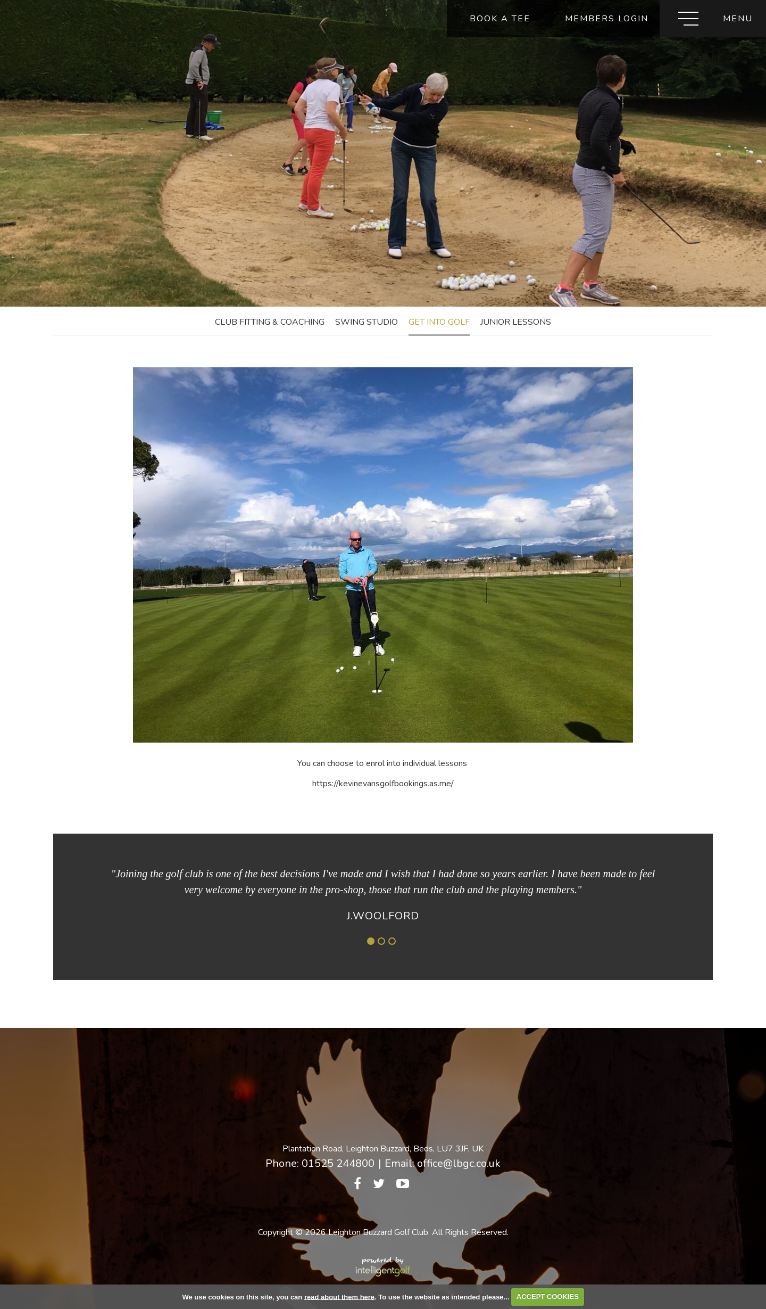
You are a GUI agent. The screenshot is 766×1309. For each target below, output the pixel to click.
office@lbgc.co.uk (459, 1163)
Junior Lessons (515, 322)
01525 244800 (338, 1163)
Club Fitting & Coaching (269, 322)
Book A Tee (500, 18)
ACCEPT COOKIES (548, 1296)
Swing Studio (366, 322)
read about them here (339, 1296)
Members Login (606, 18)
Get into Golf (439, 322)
